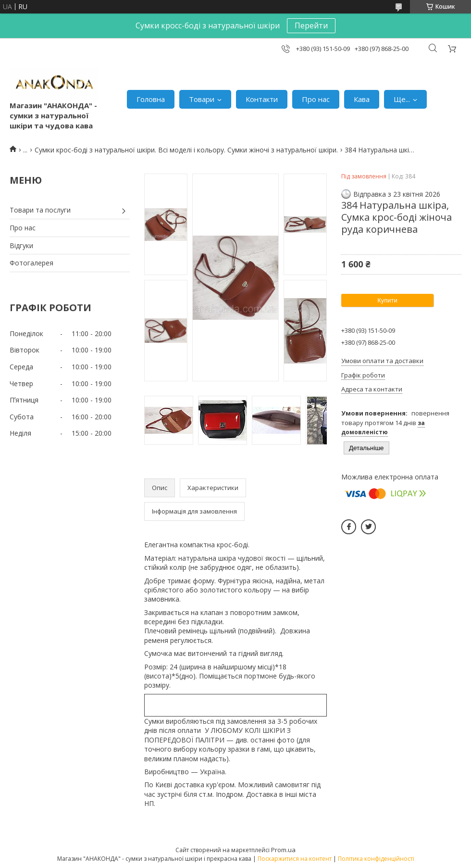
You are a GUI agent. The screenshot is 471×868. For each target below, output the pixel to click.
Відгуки (21, 245)
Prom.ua (283, 849)
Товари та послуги (40, 209)
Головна (150, 99)
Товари (201, 99)
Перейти (311, 25)
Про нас (316, 99)
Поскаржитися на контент (295, 859)
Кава (362, 99)
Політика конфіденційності (376, 859)
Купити (387, 300)
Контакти (262, 99)
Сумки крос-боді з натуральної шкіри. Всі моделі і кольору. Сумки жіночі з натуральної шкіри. (186, 149)
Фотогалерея (31, 262)
